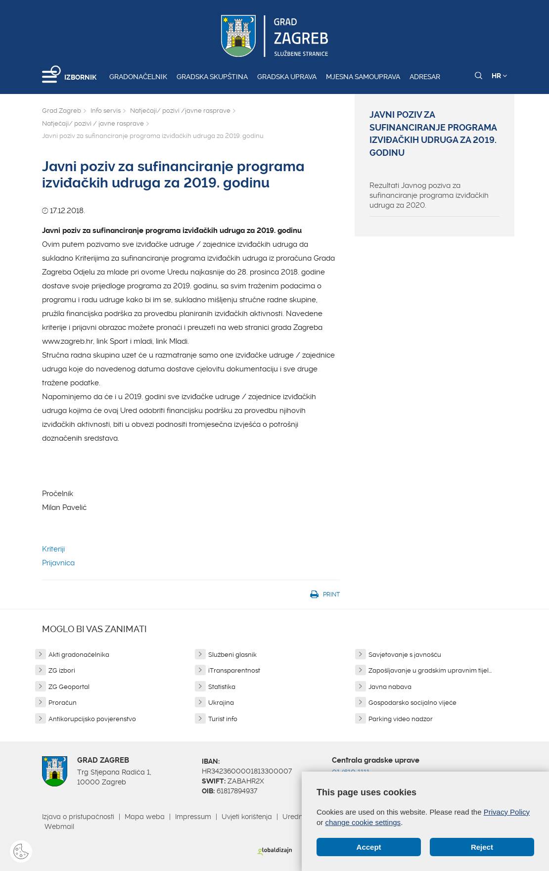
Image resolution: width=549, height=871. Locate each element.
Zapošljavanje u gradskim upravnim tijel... (430, 670)
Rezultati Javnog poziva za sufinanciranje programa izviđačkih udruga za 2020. (429, 195)
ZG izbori (61, 670)
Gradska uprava (287, 77)
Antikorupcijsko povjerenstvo (92, 719)
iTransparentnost (234, 670)
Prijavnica (58, 562)
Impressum (193, 817)
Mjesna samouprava (363, 77)
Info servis (106, 110)
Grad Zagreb (61, 110)
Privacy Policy (507, 812)
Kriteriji (53, 549)
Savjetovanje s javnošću (404, 654)
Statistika (221, 686)
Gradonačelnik (138, 77)
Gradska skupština (212, 77)
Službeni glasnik (232, 654)
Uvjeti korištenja (247, 817)
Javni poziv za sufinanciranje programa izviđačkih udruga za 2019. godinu (433, 134)
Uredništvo (299, 817)
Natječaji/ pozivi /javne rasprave (180, 110)
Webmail (59, 826)
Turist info (222, 719)
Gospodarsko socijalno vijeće (412, 702)
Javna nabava (390, 686)
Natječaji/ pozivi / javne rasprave (93, 123)
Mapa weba (145, 817)
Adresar (425, 77)
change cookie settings (363, 822)
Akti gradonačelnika (78, 654)
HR (499, 76)
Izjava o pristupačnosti (78, 817)
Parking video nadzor (400, 719)
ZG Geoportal (69, 686)
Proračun (62, 702)
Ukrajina (221, 702)
